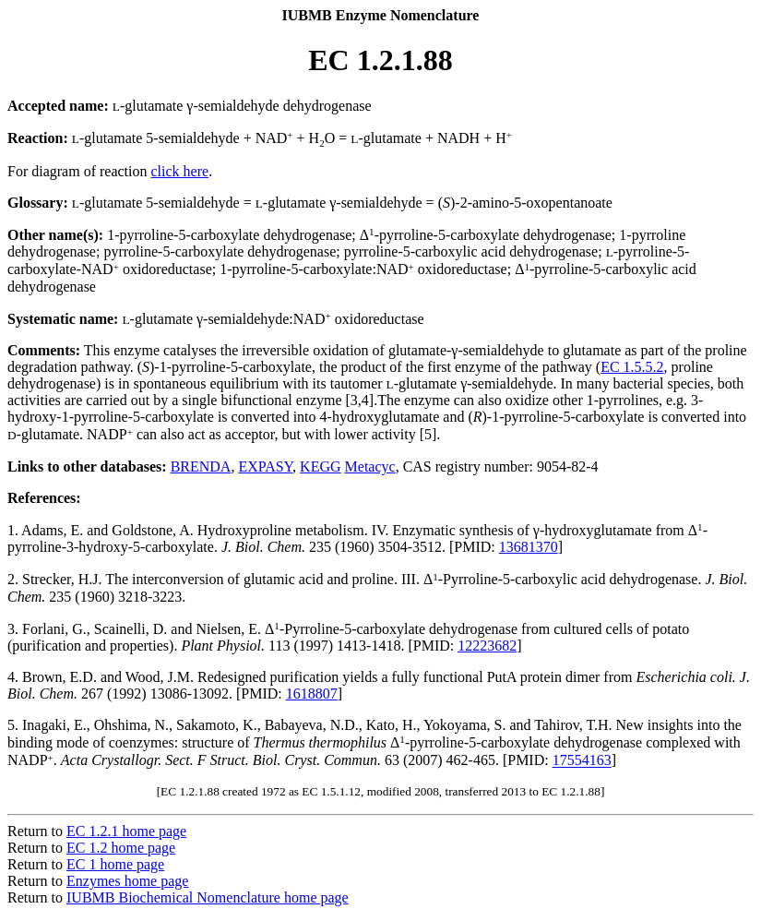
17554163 (582, 761)
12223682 (487, 645)
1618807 (312, 693)
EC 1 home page (115, 864)
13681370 (528, 547)
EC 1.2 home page (120, 847)
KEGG (320, 466)
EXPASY (265, 466)
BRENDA (201, 466)
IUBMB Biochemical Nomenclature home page (207, 897)
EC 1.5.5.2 (631, 367)
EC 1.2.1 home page (126, 831)
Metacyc (370, 466)
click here (180, 171)
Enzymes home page (127, 881)
